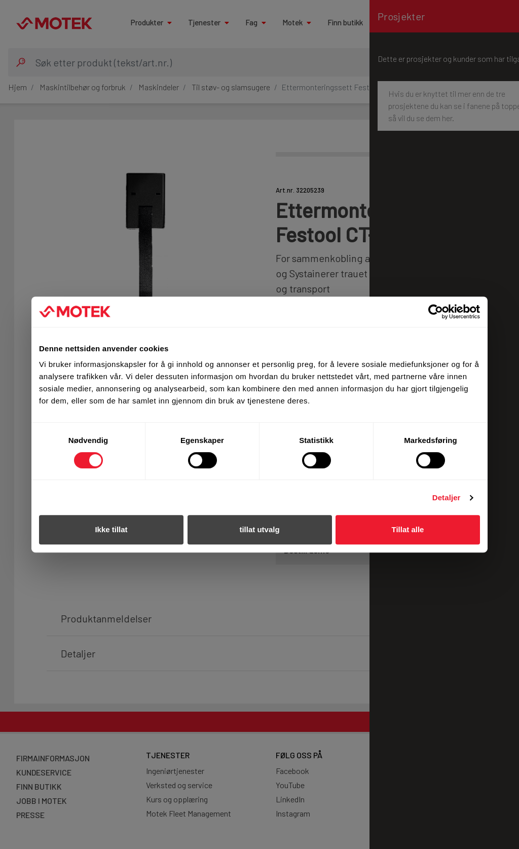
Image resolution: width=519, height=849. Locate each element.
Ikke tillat (111, 529)
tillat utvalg (259, 529)
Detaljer (446, 497)
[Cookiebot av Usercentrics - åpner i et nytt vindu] (435, 311)
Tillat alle (408, 529)
